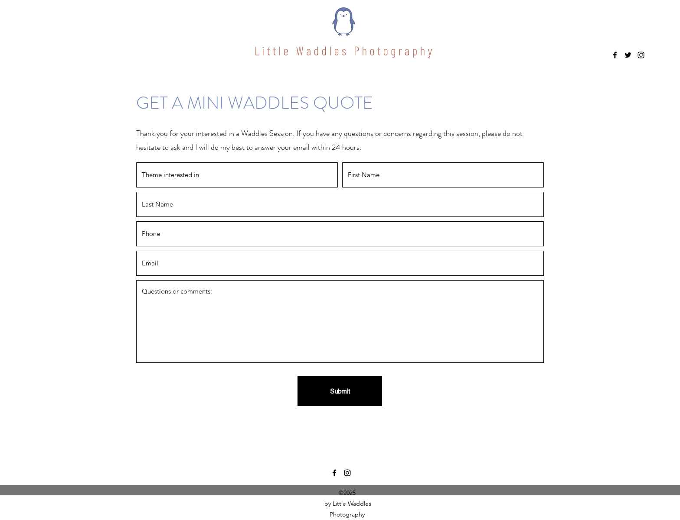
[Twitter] (628, 55)
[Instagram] (641, 55)
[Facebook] (615, 55)
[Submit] (340, 391)
